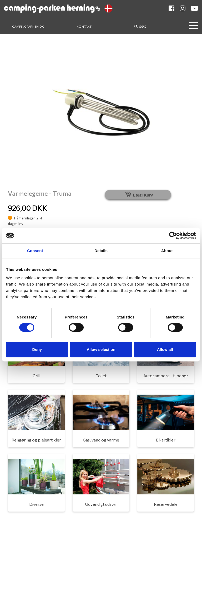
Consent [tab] (35, 250)
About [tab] (167, 250)
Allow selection (101, 349)
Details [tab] (101, 250)
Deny (37, 349)
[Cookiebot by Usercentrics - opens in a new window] (173, 235)
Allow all (165, 349)
